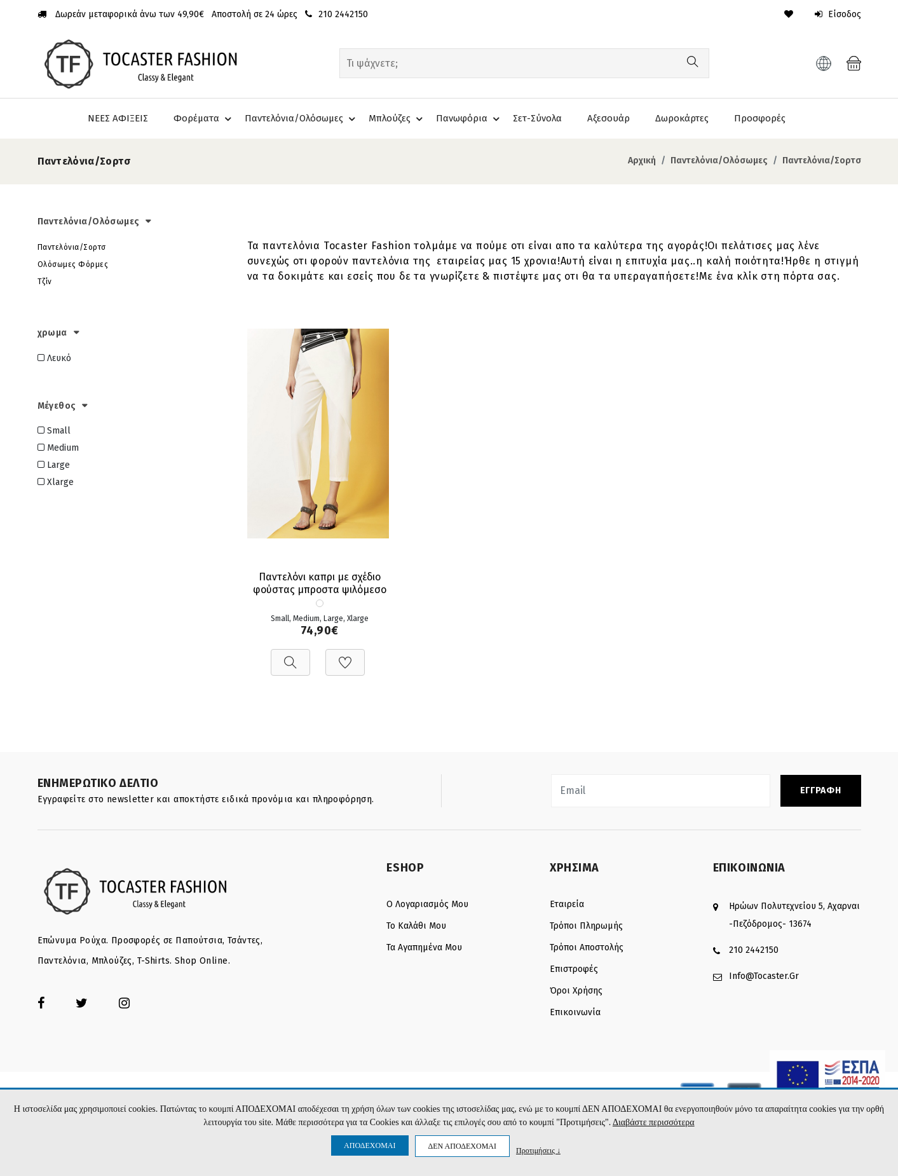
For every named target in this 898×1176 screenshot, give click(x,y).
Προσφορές (760, 118)
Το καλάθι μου (416, 925)
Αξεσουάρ (608, 118)
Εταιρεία (567, 904)
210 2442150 (754, 950)
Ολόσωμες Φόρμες (73, 264)
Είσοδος (838, 14)
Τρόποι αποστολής (586, 947)
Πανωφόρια (469, 119)
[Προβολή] (290, 655)
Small (54, 430)
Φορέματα (204, 119)
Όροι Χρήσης (576, 990)
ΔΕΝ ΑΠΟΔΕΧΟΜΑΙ (462, 1146)
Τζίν (44, 281)
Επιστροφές (574, 969)
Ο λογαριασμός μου (427, 904)
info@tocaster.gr (764, 976)
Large (53, 465)
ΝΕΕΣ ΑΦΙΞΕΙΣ (118, 118)
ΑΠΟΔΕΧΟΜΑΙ (369, 1145)
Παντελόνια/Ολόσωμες (302, 119)
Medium (58, 447)
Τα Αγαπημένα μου (424, 947)
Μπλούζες (397, 119)
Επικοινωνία (575, 1012)
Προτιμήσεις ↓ (538, 1150)
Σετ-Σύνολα (537, 118)
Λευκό (54, 358)
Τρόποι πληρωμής (586, 925)
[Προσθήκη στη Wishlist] (345, 655)
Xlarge (55, 482)
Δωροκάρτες (682, 118)
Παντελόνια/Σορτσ (821, 160)
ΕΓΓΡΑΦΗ (820, 790)
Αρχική (642, 160)
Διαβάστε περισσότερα (654, 1122)
